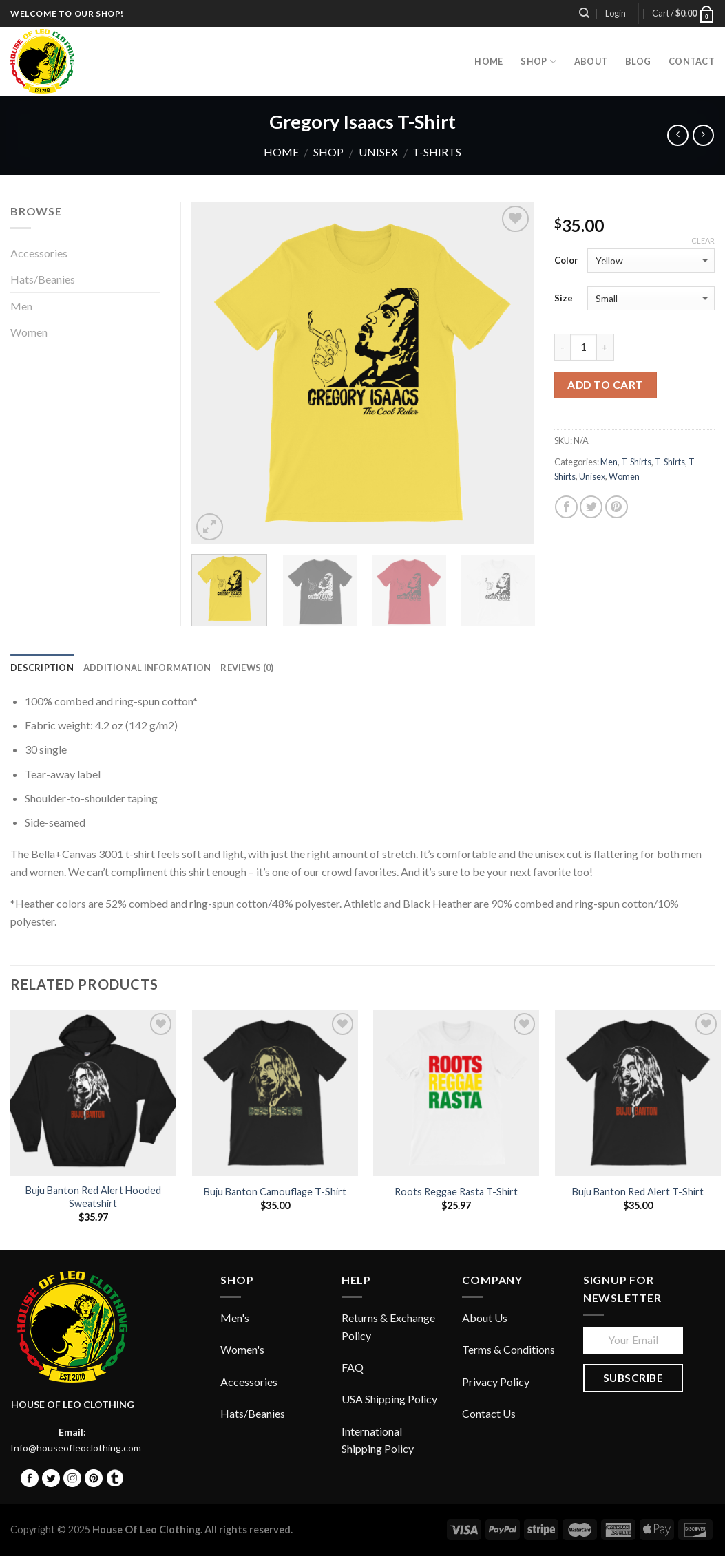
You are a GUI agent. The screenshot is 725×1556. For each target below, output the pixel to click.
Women (624, 476)
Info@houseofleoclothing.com (75, 1447)
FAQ (353, 1367)
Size (563, 297)
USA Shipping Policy (389, 1398)
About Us (484, 1317)
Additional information (147, 667)
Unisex (378, 151)
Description (42, 667)
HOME (488, 61)
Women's (242, 1349)
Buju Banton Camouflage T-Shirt (275, 1191)
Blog (638, 61)
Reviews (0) (246, 667)
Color (566, 260)
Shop (538, 61)
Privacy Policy (495, 1381)
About (590, 61)
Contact (692, 61)
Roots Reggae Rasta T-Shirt (456, 1191)
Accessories (38, 252)
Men (609, 461)
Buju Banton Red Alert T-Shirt (638, 1191)
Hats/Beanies (42, 279)
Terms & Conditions (508, 1349)
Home (281, 151)
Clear (703, 240)
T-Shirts (436, 151)
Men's (234, 1317)
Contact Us (489, 1413)
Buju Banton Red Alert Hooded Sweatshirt (93, 1196)
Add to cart (605, 385)
